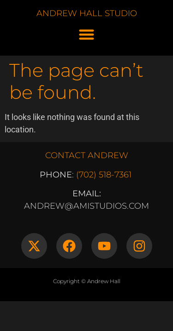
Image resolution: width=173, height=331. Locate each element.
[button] (86, 34)
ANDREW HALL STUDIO (86, 13)
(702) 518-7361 (103, 175)
